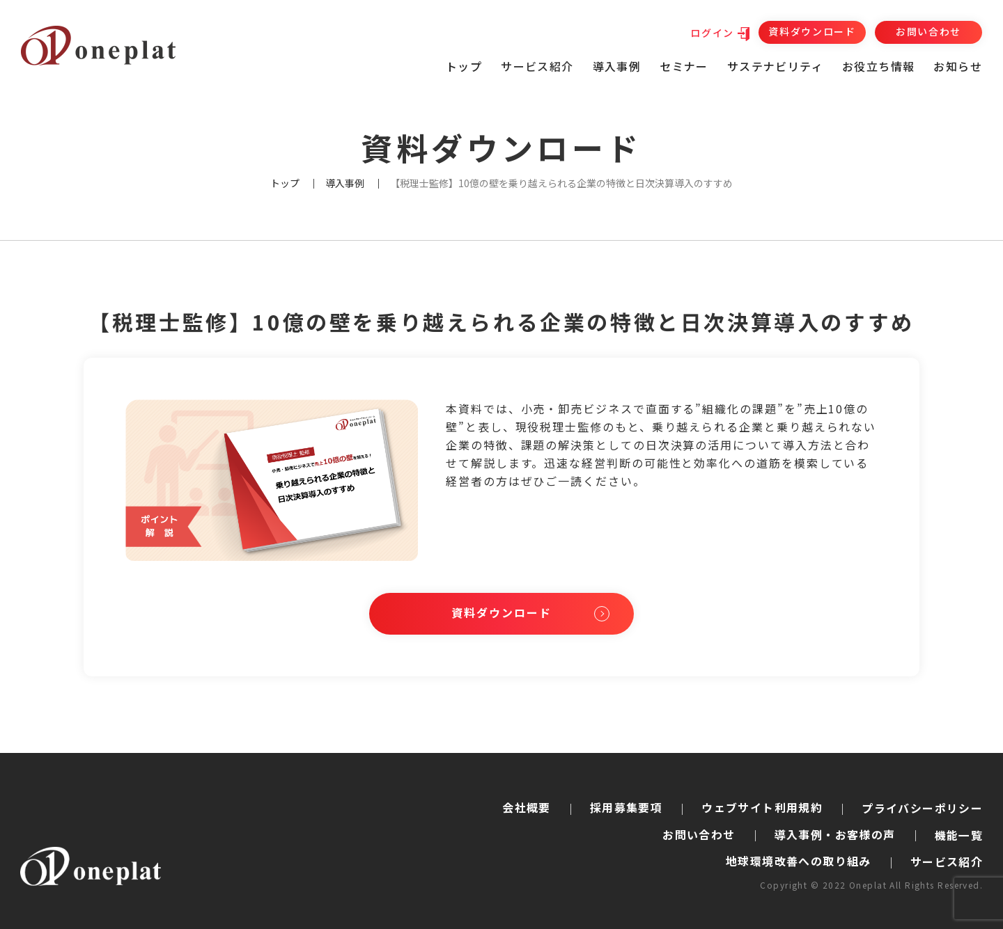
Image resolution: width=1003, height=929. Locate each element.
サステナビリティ (775, 66)
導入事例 (617, 66)
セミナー (684, 66)
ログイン (712, 33)
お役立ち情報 (878, 66)
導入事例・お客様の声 (835, 834)
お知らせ (957, 66)
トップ (464, 66)
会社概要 (526, 807)
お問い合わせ (928, 31)
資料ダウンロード (811, 31)
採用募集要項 (626, 807)
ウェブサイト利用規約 (762, 807)
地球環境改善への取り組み (798, 861)
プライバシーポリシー (922, 808)
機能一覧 (959, 835)
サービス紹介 (946, 862)
